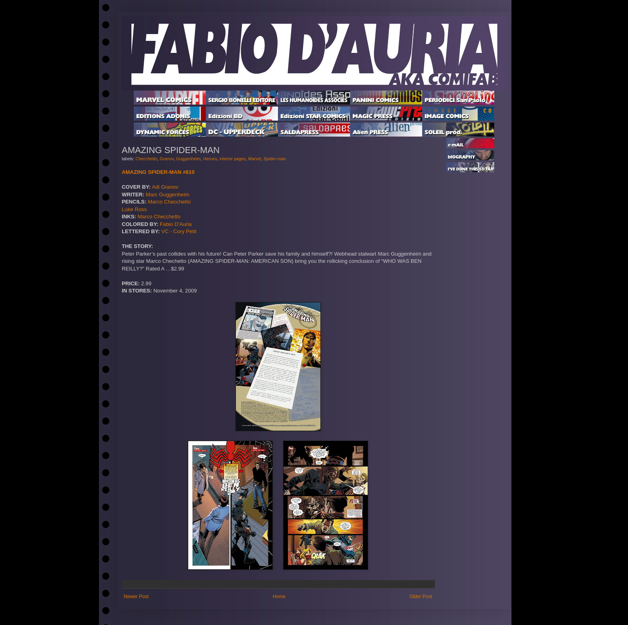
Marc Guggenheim (167, 195)
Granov (167, 158)
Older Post (420, 596)
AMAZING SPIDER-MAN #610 (158, 172)
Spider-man (275, 158)
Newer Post (136, 596)
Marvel (254, 158)
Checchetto (146, 158)
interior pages (232, 158)
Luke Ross (134, 209)
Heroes (210, 158)
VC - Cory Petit (179, 231)
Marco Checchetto (169, 202)
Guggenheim (188, 158)
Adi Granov (165, 187)
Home (279, 596)
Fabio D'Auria (175, 224)
